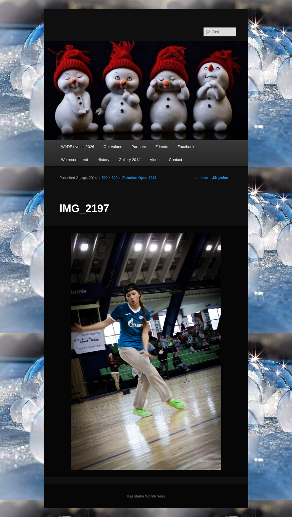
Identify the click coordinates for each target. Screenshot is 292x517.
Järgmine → (222, 178)
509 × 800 (110, 178)
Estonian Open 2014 (139, 178)
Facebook (186, 146)
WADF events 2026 (77, 146)
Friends (161, 146)
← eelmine (199, 178)
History (103, 159)
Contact (175, 159)
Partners (138, 146)
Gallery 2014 (130, 159)
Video (154, 159)
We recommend (74, 159)
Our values (113, 146)
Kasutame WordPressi (146, 496)
